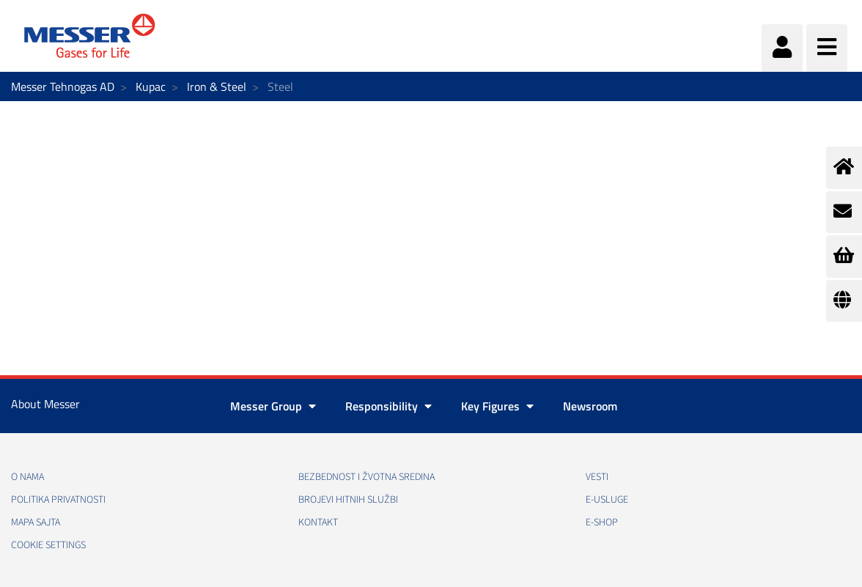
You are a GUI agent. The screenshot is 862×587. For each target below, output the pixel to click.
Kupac (151, 86)
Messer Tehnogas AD (62, 86)
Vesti (597, 477)
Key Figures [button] (497, 406)
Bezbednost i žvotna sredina (366, 477)
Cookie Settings (48, 545)
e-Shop (602, 522)
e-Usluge (607, 499)
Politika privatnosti (58, 499)
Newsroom (590, 406)
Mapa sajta (35, 522)
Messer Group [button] (273, 406)
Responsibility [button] (388, 406)
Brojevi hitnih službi (348, 499)
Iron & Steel (216, 86)
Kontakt (318, 522)
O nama (27, 477)
